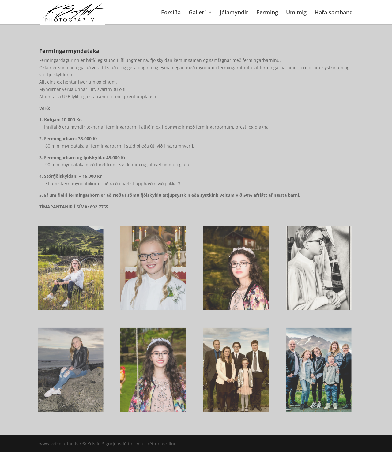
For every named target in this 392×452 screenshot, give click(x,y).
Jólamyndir (234, 13)
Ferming (267, 13)
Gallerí (197, 13)
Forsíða (171, 13)
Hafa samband (334, 13)
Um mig (296, 13)
